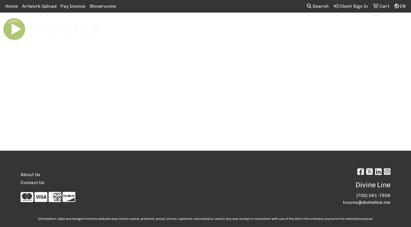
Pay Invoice (73, 6)
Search (318, 6)
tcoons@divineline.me (366, 202)
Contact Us (33, 182)
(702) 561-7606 (373, 195)
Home (11, 6)
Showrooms (103, 6)
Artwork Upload (39, 6)
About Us (30, 174)
